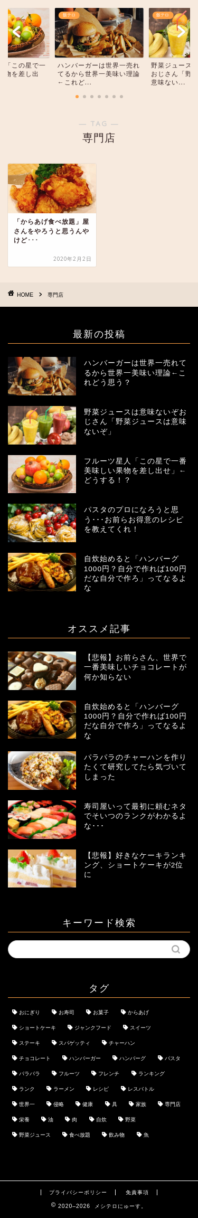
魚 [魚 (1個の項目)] (146, 1135)
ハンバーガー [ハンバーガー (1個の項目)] (85, 1058)
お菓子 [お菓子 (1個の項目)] (101, 1012)
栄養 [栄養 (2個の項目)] (24, 1119)
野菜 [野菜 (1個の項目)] (130, 1119)
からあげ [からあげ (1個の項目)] (138, 1012)
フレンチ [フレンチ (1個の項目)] (108, 1074)
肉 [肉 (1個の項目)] (74, 1119)
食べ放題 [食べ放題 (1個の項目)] (79, 1135)
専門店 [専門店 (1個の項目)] (173, 1104)
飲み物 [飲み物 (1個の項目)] (117, 1135)
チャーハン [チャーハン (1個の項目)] (122, 1043)
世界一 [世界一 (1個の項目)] (27, 1104)
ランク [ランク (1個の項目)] (27, 1089)
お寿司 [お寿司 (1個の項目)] (66, 1012)
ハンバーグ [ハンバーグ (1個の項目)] (132, 1058)
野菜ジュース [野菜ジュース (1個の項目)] (35, 1135)
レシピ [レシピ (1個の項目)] (101, 1089)
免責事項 (137, 1192)
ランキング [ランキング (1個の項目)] (151, 1074)
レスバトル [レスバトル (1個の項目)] (141, 1089)
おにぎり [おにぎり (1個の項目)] (29, 1012)
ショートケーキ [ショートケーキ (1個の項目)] (37, 1028)
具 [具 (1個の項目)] (114, 1104)
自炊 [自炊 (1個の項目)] (101, 1119)
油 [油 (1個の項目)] (50, 1119)
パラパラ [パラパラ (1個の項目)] (29, 1074)
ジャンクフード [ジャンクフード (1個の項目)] (92, 1028)
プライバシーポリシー (78, 1192)
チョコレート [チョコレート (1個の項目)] (35, 1058)
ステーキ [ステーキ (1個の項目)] (29, 1043)
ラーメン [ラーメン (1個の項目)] (63, 1089)
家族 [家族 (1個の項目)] (141, 1104)
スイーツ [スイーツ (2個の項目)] (140, 1028)
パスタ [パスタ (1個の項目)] (173, 1058)
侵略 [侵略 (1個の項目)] (58, 1104)
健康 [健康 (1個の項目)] (87, 1104)
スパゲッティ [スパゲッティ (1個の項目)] (74, 1043)
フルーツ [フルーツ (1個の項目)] (69, 1074)
